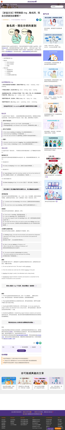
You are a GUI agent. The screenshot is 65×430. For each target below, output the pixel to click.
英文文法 (23, 19)
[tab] (21, 55)
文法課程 (10, 331)
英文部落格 (6, 4)
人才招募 (60, 421)
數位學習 (23, 417)
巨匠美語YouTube (36, 426)
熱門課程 (4, 417)
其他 (59, 417)
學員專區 (12, 423)
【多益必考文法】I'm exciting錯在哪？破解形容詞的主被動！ (21, 106)
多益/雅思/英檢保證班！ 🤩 (21, 412)
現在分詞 (6, 68)
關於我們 (60, 419)
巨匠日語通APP (24, 424)
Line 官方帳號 (13, 424)
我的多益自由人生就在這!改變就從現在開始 (21, 322)
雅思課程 (3, 424)
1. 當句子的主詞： (10, 62)
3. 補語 (7, 65)
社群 (33, 417)
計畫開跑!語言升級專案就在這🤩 (32, 414)
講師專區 (60, 424)
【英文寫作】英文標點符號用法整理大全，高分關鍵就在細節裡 (21, 189)
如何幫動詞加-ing (8, 58)
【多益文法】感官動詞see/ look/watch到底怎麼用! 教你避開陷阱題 (20, 360)
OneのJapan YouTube (37, 428)
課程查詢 (22, 350)
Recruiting (60, 423)
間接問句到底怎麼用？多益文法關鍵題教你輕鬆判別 (16, 362)
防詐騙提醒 (60, 426)
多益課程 (3, 423)
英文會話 (3, 419)
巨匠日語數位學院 (24, 421)
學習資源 (12, 417)
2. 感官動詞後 (9, 71)
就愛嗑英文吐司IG (36, 421)
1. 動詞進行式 (9, 69)
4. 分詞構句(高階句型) (11, 74)
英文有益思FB (35, 423)
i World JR (48, 424)
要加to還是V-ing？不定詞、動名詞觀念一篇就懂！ (21, 286)
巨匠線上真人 (49, 421)
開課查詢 (12, 421)
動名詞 (5, 60)
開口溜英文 (4, 421)
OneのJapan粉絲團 (36, 424)
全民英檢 (3, 426)
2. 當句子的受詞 (10, 64)
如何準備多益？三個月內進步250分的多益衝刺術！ (16, 358)
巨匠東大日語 (49, 423)
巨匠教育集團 (49, 417)
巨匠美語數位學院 (24, 419)
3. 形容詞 (8, 73)
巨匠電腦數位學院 (24, 423)
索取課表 (58, 428)
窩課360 (48, 426)
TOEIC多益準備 (13, 4)
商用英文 (3, 428)
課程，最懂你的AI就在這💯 (44, 412)
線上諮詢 (51, 428)
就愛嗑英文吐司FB (36, 419)
